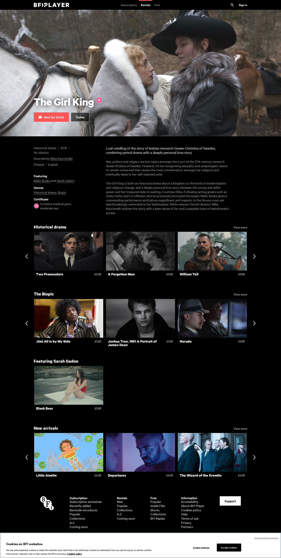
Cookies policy (191, 510)
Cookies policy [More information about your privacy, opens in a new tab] (74, 553)
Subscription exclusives (86, 501)
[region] (140, 545)
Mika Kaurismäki (61, 158)
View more (240, 227)
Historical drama (45, 192)
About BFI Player (192, 505)
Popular (75, 514)
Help (184, 514)
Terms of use (189, 518)
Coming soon (79, 527)
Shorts (154, 510)
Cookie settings (201, 547)
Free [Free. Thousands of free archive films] (157, 5)
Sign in (243, 5)
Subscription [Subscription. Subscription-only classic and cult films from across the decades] (129, 5)
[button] (51, 117)
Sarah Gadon (65, 180)
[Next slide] (254, 257)
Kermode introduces (83, 510)
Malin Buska (42, 180)
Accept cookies (229, 547)
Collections (77, 518)
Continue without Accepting (266, 537)
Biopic (62, 192)
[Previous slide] (26, 257)
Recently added (80, 505)
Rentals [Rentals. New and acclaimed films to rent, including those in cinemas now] (145, 5)
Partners (187, 527)
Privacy (186, 522)
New (120, 501)
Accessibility (189, 501)
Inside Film (157, 505)
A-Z (72, 522)
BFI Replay (157, 518)
